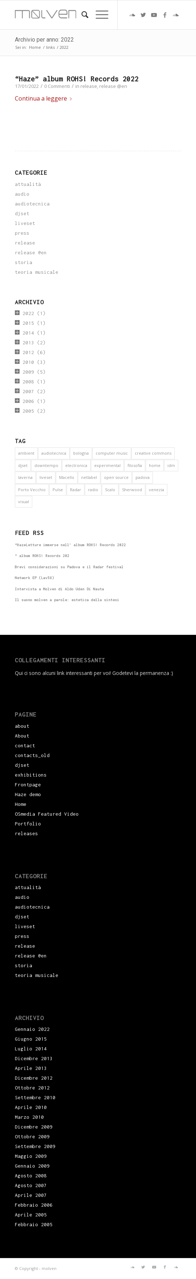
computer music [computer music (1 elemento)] (112, 453)
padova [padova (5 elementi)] (142, 477)
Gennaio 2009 (32, 1166)
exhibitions (31, 775)
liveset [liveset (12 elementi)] (45, 477)
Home (20, 804)
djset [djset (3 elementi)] (23, 465)
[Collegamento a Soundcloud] (132, 15)
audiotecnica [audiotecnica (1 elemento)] (53, 453)
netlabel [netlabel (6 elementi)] (89, 477)
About (22, 736)
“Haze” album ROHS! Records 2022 (76, 79)
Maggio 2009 (31, 1156)
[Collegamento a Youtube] (154, 15)
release (88, 86)
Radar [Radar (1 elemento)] (75, 489)
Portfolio (28, 824)
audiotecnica (32, 204)
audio (22, 194)
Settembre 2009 (35, 1146)
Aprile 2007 (31, 1195)
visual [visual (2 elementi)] (23, 501)
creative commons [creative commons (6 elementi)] (153, 453)
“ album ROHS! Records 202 (42, 556)
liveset (25, 223)
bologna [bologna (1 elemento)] (81, 453)
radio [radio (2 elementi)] (93, 489)
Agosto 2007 (31, 1185)
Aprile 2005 (31, 1215)
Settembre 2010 (35, 1097)
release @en (113, 86)
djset (22, 213)
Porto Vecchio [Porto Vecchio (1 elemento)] (32, 489)
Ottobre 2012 (32, 1088)
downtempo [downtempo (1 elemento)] (46, 465)
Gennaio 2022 (32, 1029)
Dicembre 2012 (34, 1078)
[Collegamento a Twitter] (143, 15)
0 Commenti (57, 86)
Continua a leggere (45, 98)
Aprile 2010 (31, 1107)
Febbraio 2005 (34, 1224)
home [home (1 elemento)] (154, 465)
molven (49, 1268)
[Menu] (98, 14)
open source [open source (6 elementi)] (116, 477)
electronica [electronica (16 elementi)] (76, 465)
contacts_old (32, 755)
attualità (28, 184)
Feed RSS (29, 533)
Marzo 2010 (29, 1117)
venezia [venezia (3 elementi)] (156, 489)
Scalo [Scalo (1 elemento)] (110, 489)
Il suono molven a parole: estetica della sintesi (67, 600)
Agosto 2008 (31, 1175)
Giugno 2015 (31, 1039)
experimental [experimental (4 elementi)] (107, 465)
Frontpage (28, 784)
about (22, 726)
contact (25, 745)
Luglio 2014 (31, 1048)
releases (26, 833)
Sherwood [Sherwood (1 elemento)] (132, 489)
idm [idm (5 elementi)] (171, 465)
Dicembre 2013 (34, 1058)
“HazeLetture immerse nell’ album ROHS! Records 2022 (70, 545)
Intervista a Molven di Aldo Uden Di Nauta (59, 589)
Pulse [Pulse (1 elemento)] (58, 489)
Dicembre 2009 (34, 1127)
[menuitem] (81, 14)
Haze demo (28, 794)
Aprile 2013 (31, 1068)
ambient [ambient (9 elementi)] (26, 453)
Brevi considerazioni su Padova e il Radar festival (69, 567)
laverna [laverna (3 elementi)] (25, 477)
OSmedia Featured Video (47, 814)
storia (23, 262)
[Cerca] (81, 14)
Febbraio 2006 (34, 1205)
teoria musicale (36, 272)
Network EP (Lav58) (34, 578)
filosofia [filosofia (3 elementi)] (135, 465)
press (22, 233)
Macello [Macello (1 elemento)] (66, 477)
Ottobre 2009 (32, 1136)
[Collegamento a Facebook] (164, 15)
